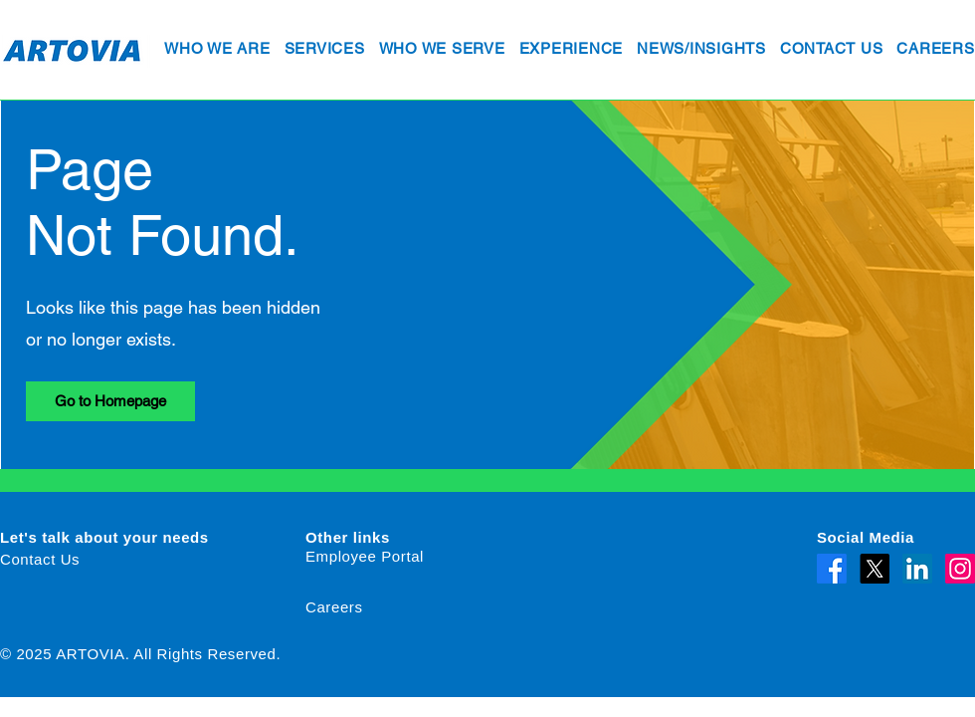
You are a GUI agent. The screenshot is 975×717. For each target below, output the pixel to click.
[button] (217, 50)
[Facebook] (832, 569)
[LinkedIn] (917, 569)
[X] (874, 569)
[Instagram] (960, 569)
